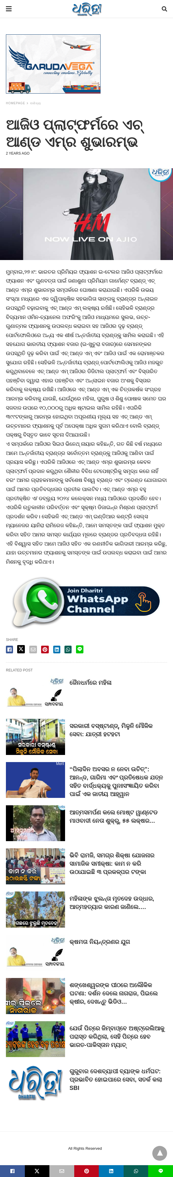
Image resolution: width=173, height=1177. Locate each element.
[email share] (33, 649)
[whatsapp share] (68, 649)
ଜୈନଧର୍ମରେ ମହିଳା (90, 682)
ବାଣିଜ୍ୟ (35, 103)
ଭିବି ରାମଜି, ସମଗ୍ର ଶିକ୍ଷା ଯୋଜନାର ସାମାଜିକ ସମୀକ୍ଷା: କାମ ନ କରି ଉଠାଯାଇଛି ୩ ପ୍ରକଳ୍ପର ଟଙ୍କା (111, 863)
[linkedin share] (56, 649)
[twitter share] (21, 649)
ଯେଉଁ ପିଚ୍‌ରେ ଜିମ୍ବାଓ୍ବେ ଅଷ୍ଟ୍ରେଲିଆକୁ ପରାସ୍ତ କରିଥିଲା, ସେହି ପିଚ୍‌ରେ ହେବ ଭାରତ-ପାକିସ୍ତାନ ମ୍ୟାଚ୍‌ (116, 1036)
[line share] (79, 649)
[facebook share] (9, 649)
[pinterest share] (45, 649)
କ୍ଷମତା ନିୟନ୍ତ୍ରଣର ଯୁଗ (99, 942)
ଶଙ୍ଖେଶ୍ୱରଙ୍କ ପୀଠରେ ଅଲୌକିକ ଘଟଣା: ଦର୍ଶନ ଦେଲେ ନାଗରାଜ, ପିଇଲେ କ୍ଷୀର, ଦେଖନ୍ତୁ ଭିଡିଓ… (113, 993)
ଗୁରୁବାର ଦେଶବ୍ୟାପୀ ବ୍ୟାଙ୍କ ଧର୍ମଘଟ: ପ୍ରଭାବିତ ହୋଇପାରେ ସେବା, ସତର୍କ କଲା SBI (115, 1079)
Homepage (15, 103)
